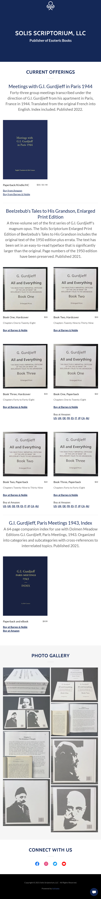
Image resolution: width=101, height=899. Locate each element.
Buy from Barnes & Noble (16, 194)
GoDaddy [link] (55, 889)
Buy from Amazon (12, 190)
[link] (50, 6)
